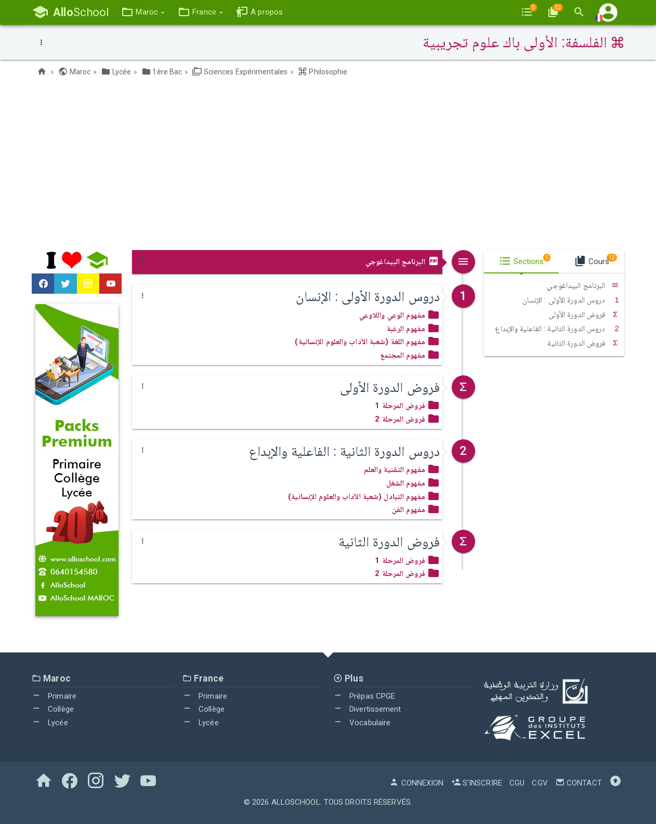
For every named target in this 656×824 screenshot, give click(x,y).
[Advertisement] (328, 167)
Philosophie (322, 72)
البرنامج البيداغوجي (402, 261)
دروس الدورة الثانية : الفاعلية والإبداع (557, 328)
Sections (525, 260)
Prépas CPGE (364, 696)
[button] (142, 12)
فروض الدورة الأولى (583, 314)
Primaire (54, 696)
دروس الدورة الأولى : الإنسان (570, 300)
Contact (578, 783)
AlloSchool (295, 802)
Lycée (116, 72)
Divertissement (367, 709)
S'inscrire (476, 783)
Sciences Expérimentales (239, 72)
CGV (539, 783)
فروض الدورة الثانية (583, 343)
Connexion (416, 783)
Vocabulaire (361, 722)
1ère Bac (161, 72)
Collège (53, 709)
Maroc (74, 72)
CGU (516, 783)
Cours (595, 260)
